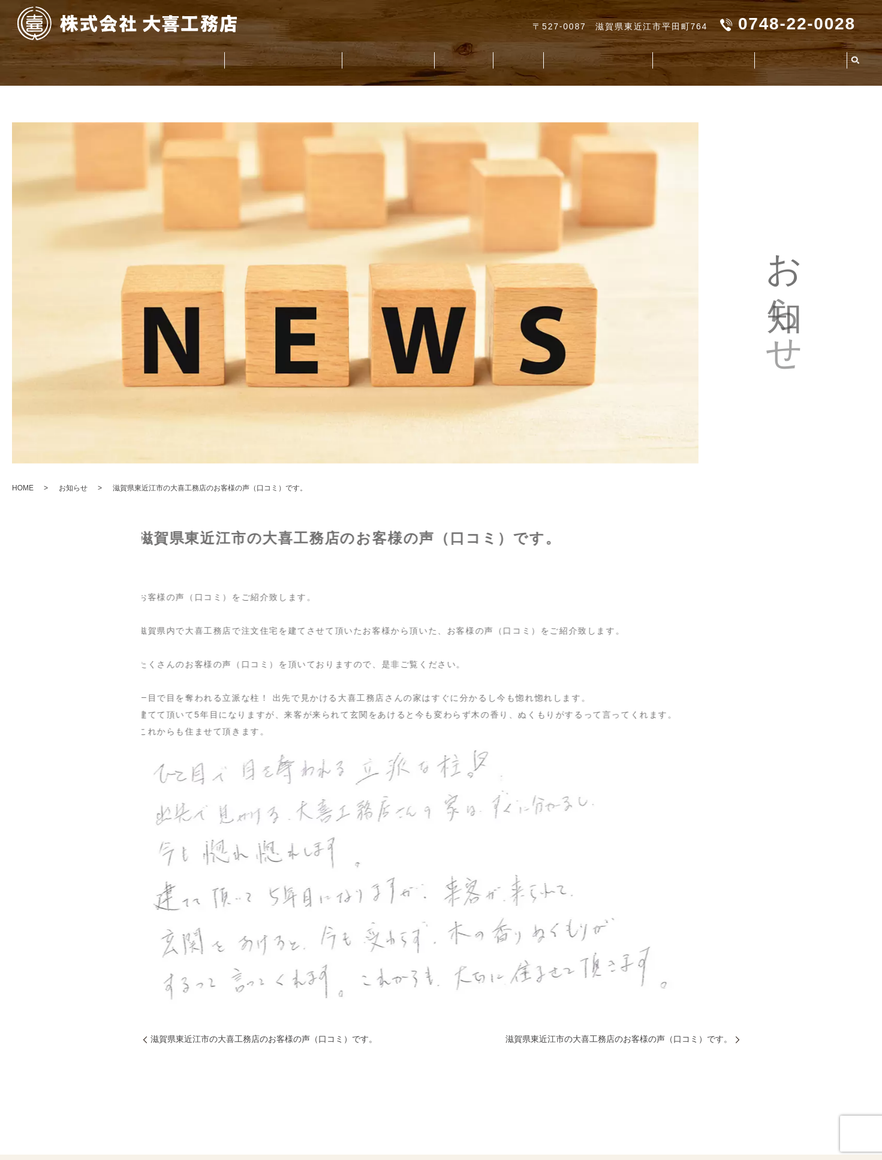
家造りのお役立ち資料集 (560, 57)
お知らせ (73, 488)
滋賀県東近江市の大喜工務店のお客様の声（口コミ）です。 (263, 1039)
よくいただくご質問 (793, 57)
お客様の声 (409, 57)
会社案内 (106, 57)
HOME (23, 488)
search (856, 58)
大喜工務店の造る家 (323, 57)
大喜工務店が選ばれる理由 (202, 57)
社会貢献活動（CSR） (681, 57)
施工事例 (468, 57)
